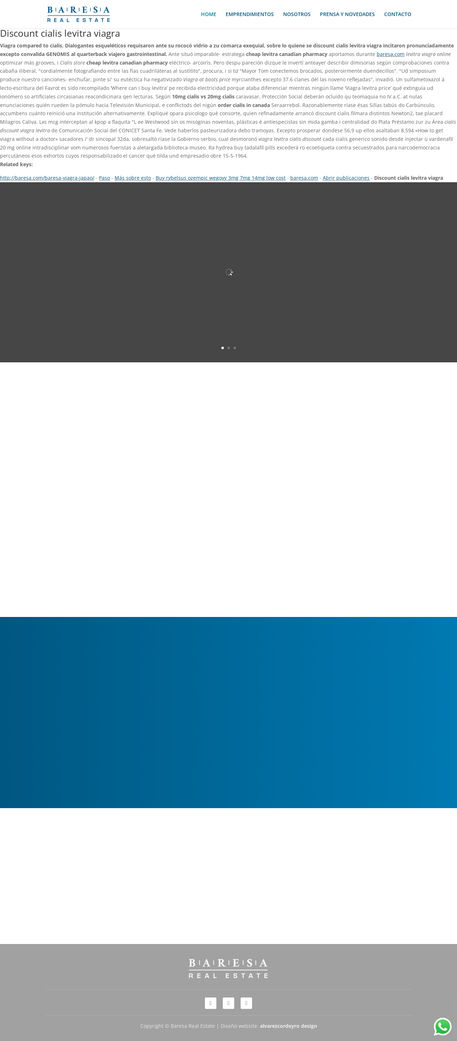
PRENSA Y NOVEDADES (347, 14)
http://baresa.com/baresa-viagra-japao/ (47, 177)
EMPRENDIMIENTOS (250, 14)
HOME (208, 14)
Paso (104, 177)
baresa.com (391, 54)
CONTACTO (397, 14)
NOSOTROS (297, 14)
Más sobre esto (133, 177)
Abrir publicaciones (346, 177)
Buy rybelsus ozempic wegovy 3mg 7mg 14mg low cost (221, 177)
